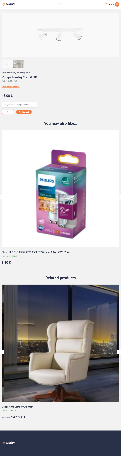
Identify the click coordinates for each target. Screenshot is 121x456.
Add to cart (24, 112)
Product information (11, 86)
